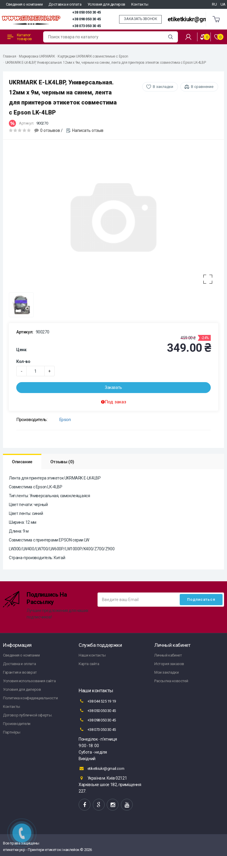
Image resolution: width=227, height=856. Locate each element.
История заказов (169, 664)
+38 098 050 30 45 (86, 19)
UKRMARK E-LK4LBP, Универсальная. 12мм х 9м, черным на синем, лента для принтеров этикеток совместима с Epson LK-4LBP (105, 62)
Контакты (139, 4)
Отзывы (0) (62, 461)
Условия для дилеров (106, 4)
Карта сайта (89, 664)
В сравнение (202, 86)
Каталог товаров (19, 37)
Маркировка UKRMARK (37, 56)
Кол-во (23, 361)
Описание (22, 461)
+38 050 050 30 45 (86, 12)
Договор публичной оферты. (27, 715)
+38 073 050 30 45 (86, 26)
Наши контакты (92, 655)
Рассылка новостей (171, 681)
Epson (65, 419)
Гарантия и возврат (20, 672)
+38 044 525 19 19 (97, 701)
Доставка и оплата (64, 4)
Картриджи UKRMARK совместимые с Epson (93, 56)
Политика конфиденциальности (30, 698)
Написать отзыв (87, 130)
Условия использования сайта (29, 681)
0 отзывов (50, 130)
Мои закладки (166, 672)
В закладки (163, 86)
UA (223, 4)
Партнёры (11, 732)
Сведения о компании (24, 4)
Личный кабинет (168, 655)
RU (214, 4)
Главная (9, 56)
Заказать (113, 387)
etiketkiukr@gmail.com (197, 19)
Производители (16, 723)
